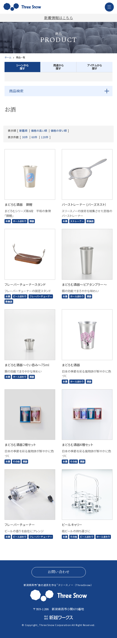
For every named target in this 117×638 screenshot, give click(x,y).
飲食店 (90, 221)
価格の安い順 (59, 130)
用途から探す (58, 66)
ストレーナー (77, 221)
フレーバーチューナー (40, 296)
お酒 (7, 221)
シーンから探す (22, 66)
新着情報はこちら (58, 17)
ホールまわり (19, 221)
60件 (34, 137)
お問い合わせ (58, 571)
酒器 (31, 221)
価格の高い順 (39, 130)
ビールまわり (19, 296)
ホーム (8, 57)
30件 (25, 137)
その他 (16, 461)
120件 (44, 137)
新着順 (23, 130)
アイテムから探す (94, 66)
